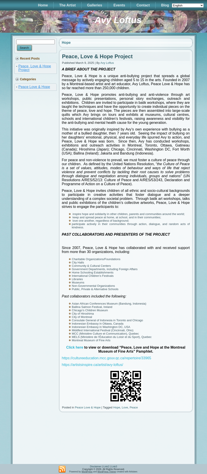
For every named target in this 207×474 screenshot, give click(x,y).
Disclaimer (95, 466)
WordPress (86, 471)
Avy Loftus (118, 20)
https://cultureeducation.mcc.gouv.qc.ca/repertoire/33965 (106, 358)
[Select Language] (188, 5)
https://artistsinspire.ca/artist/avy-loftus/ (92, 365)
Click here (74, 347)
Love (125, 407)
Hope (116, 407)
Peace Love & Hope (34, 87)
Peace (134, 407)
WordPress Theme (106, 471)
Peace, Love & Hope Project (97, 56)
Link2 (106, 466)
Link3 (114, 466)
